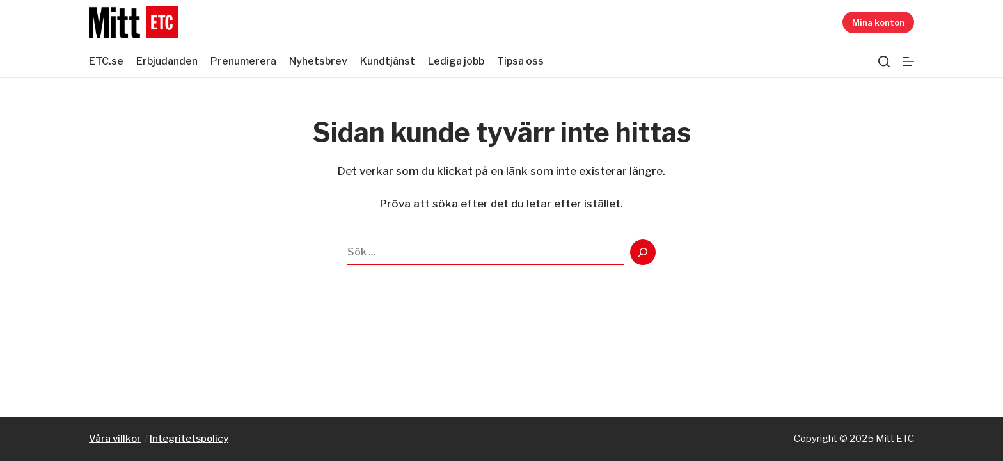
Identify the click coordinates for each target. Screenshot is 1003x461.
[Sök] (884, 61)
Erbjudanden (167, 61)
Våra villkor (115, 438)
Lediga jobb (456, 61)
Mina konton (878, 22)
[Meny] (908, 61)
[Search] (643, 252)
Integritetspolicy (189, 438)
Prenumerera (243, 61)
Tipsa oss (520, 61)
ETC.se (106, 61)
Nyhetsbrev (318, 61)
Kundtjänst (387, 61)
